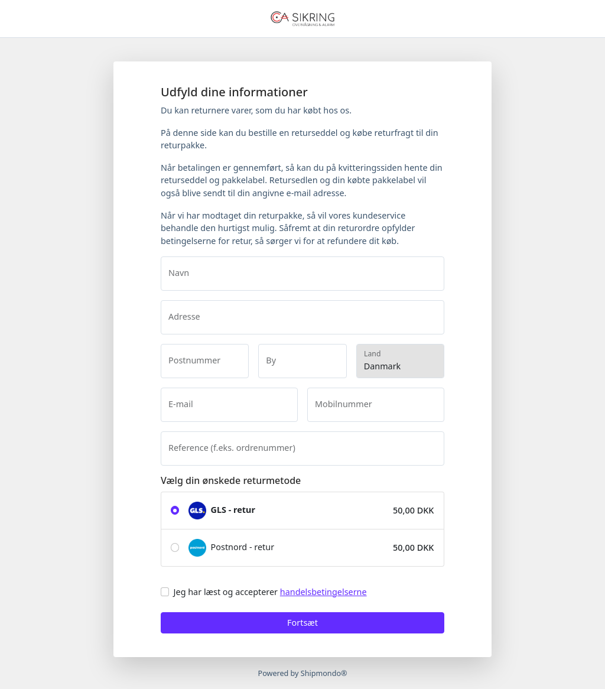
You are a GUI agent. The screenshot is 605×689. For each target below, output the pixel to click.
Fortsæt (302, 622)
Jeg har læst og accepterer (270, 591)
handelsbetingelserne (323, 591)
